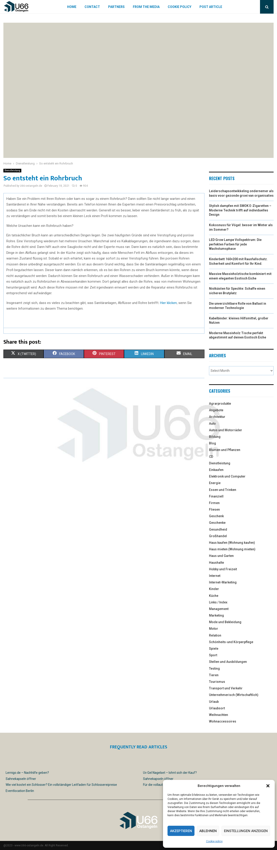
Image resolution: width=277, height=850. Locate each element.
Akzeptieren (181, 831)
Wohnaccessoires (222, 721)
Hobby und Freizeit (223, 569)
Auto (212, 423)
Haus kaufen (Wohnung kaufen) (232, 542)
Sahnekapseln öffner (21, 779)
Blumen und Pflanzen (224, 450)
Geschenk (216, 516)
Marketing (216, 615)
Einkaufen (216, 470)
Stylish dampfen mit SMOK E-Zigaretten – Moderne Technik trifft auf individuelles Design (240, 210)
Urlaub (214, 701)
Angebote (216, 410)
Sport (213, 655)
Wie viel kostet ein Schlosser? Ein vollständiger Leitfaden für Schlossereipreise (61, 784)
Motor (213, 628)
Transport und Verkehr (226, 688)
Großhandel (218, 536)
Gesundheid (218, 529)
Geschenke (217, 522)
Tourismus (217, 681)
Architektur (217, 417)
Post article (210, 7)
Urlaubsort (217, 708)
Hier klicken (168, 303)
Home (71, 7)
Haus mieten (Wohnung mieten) (232, 549)
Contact (92, 7)
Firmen (214, 503)
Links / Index (218, 602)
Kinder (214, 589)
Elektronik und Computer (227, 476)
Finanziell (216, 496)
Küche (213, 596)
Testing (214, 668)
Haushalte (216, 562)
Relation (215, 635)
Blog (212, 443)
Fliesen (214, 509)
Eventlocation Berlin (20, 791)
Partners (116, 7)
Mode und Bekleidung (225, 622)
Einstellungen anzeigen (246, 831)
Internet (214, 576)
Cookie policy (214, 841)
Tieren (214, 675)
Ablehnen (208, 831)
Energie (215, 483)
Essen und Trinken (222, 490)
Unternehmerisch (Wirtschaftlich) (233, 695)
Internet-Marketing (223, 582)
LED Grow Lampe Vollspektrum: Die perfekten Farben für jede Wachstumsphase (235, 244)
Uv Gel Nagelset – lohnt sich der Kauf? (170, 772)
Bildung (215, 436)
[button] (268, 786)
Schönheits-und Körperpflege (231, 642)
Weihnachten (218, 715)
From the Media (146, 7)
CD (211, 456)
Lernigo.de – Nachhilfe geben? (27, 772)
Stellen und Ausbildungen (228, 662)
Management (218, 609)
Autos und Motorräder (225, 430)
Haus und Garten (221, 556)
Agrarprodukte (220, 403)
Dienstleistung (12, 170)
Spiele (213, 648)
